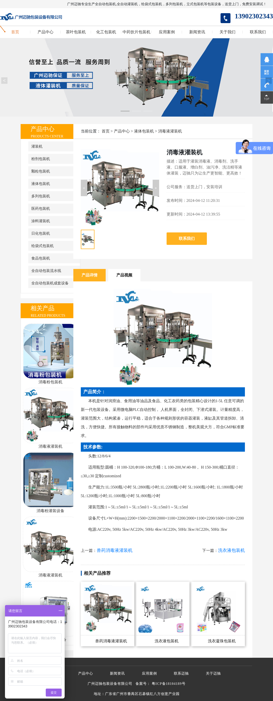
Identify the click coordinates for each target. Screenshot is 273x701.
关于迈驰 (213, 673)
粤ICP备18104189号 (168, 684)
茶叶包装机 (76, 32)
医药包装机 (40, 209)
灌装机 (37, 146)
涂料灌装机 (40, 221)
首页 (15, 32)
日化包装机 (40, 233)
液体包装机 (40, 184)
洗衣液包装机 (231, 550)
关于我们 (227, 32)
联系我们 (258, 32)
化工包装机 (106, 32)
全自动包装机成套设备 (50, 283)
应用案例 (167, 32)
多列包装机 (40, 196)
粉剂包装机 (40, 159)
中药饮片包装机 (136, 32)
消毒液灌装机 (170, 131)
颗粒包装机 (40, 171)
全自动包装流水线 (46, 271)
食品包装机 (40, 258)
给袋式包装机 (42, 246)
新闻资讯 (197, 32)
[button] (84, 188)
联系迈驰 (181, 673)
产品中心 (45, 32)
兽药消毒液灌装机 (115, 550)
